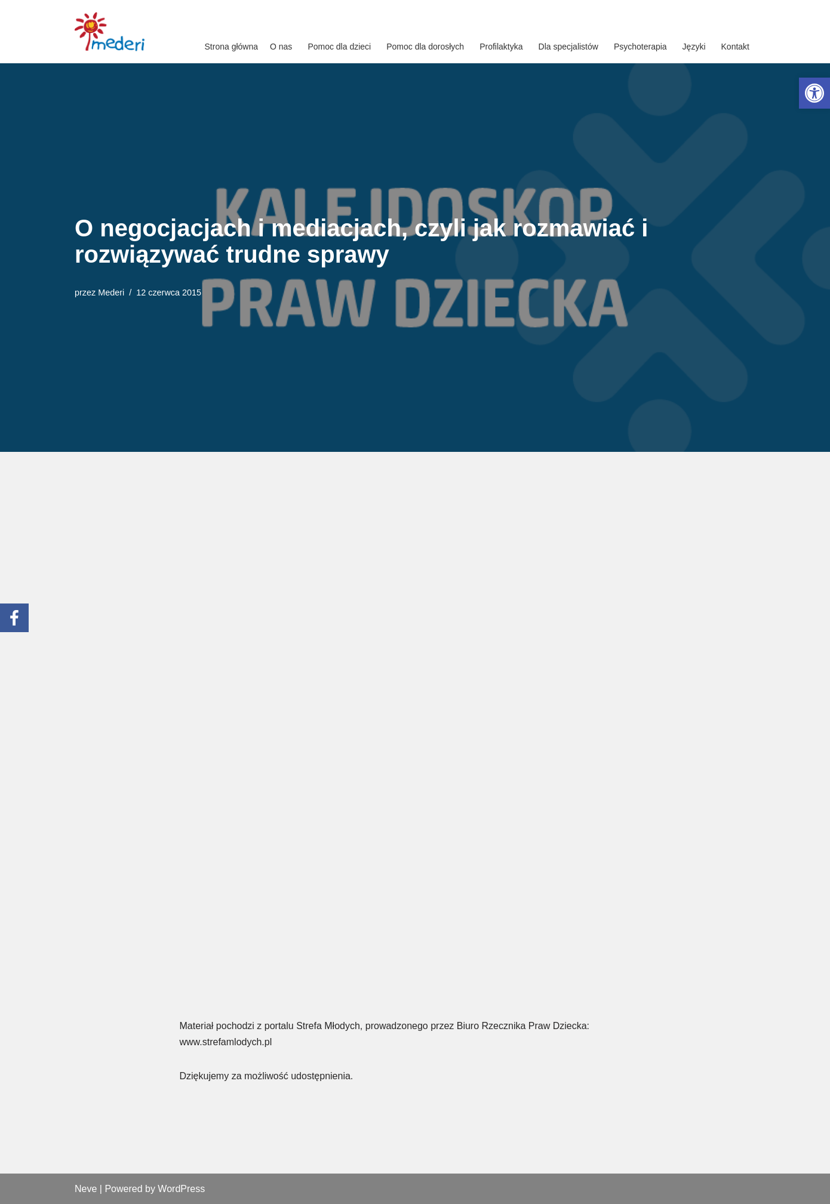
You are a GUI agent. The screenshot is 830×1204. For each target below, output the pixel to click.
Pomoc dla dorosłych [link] (425, 46)
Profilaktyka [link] (500, 46)
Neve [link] (86, 1189)
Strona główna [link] (232, 46)
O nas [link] (281, 46)
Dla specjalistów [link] (568, 46)
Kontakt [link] (735, 46)
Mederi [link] (111, 292)
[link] (814, 93)
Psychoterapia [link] (640, 46)
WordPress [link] (181, 1189)
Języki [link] (694, 46)
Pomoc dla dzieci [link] (339, 46)
